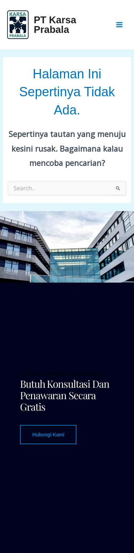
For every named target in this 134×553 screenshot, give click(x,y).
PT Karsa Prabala (55, 24)
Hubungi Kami (48, 434)
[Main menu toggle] (119, 24)
